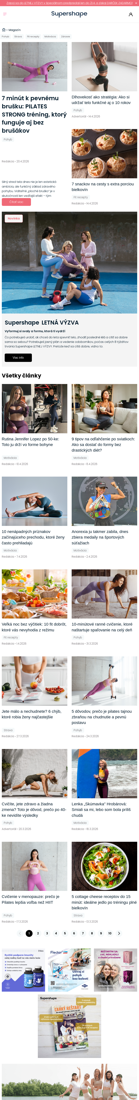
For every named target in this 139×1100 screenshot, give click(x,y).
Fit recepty (33, 36)
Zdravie (65, 36)
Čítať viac (16, 202)
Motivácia (50, 36)
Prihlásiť (131, 14)
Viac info (18, 357)
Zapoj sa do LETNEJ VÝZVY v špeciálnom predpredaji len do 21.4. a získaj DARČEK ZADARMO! (70, 3)
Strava (18, 36)
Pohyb (5, 36)
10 (109, 933)
